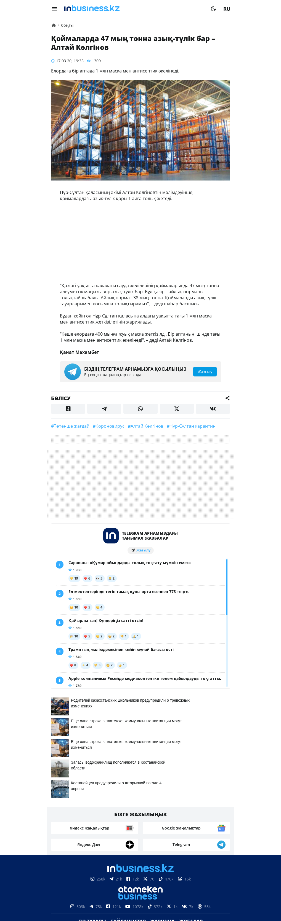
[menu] (54, 8)
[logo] (134, 8)
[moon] (213, 8)
